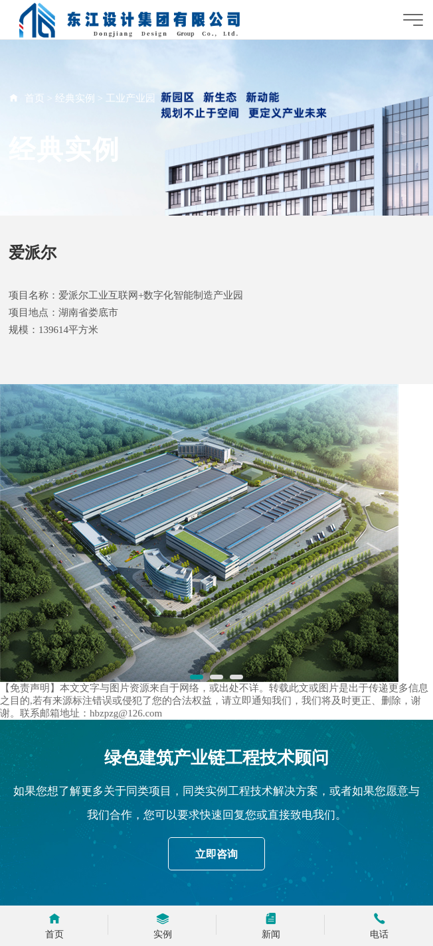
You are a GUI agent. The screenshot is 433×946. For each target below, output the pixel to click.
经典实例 (75, 98)
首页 (34, 98)
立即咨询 (216, 854)
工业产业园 (130, 98)
